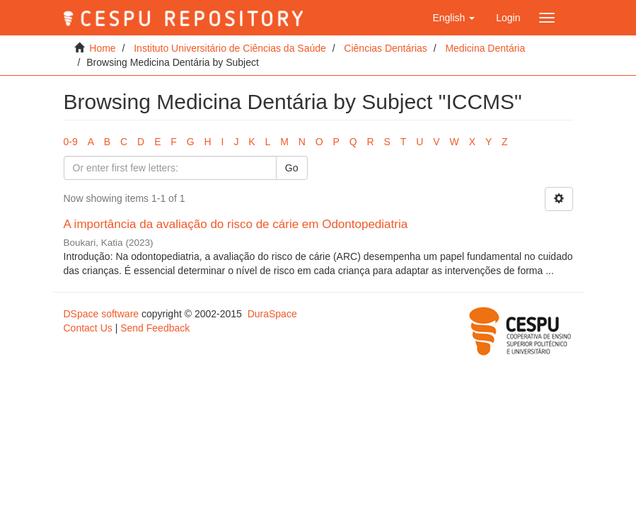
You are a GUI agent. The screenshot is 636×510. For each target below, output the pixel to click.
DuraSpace (272, 313)
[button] (453, 17)
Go (292, 168)
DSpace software (101, 313)
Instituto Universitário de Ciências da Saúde (230, 48)
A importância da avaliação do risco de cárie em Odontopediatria (236, 224)
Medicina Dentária (485, 48)
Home (102, 48)
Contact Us (88, 328)
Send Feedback (155, 328)
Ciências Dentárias (385, 48)
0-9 (71, 141)
